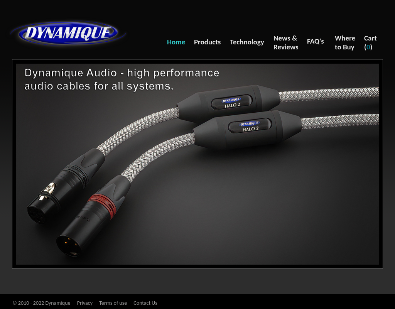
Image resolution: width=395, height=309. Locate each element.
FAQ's (315, 41)
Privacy (85, 303)
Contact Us (145, 303)
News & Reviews (286, 42)
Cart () (370, 42)
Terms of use (113, 303)
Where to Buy (345, 42)
